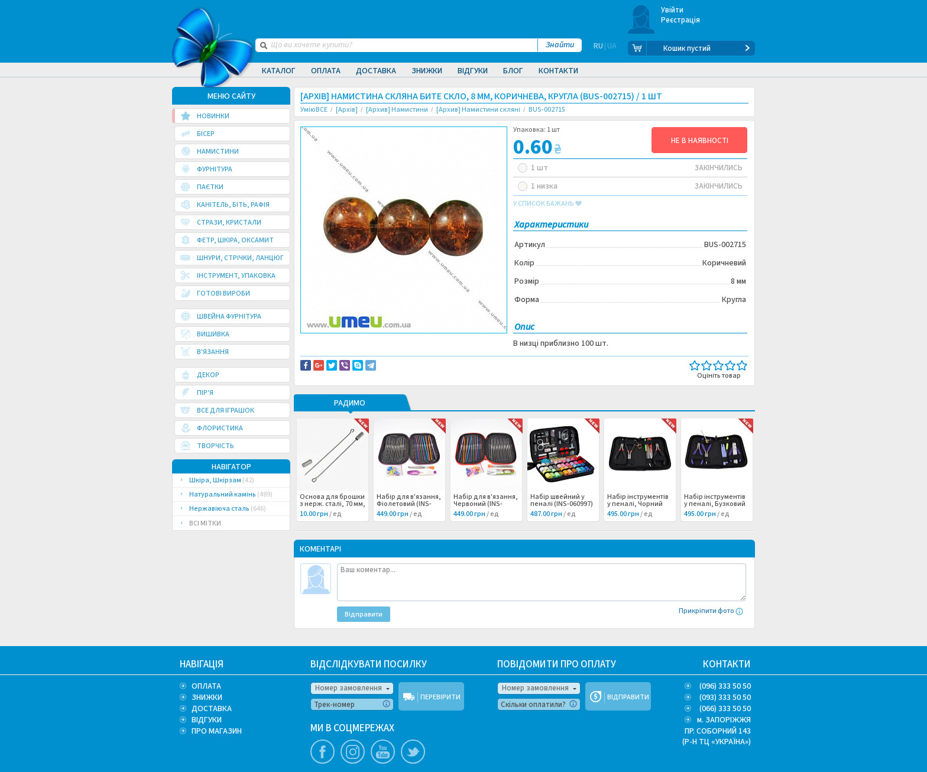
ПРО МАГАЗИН (217, 731)
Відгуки (473, 71)
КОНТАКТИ (727, 664)
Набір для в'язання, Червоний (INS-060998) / (485, 506)
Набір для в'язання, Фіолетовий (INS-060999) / (409, 506)
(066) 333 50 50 (725, 708)
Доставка (376, 71)
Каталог (279, 71)
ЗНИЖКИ (207, 697)
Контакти (558, 71)
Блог (513, 71)
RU (598, 48)
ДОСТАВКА (212, 708)
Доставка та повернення (350, 343)
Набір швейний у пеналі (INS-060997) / (561, 506)
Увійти (672, 10)
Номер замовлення (348, 688)
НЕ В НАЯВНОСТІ (699, 140)
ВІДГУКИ (207, 720)
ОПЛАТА (206, 686)
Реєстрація (681, 20)
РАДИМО (349, 405)
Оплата (326, 71)
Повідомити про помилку (447, 343)
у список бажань (547, 203)
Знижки (426, 71)
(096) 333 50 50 (725, 686)
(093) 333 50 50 (725, 697)
